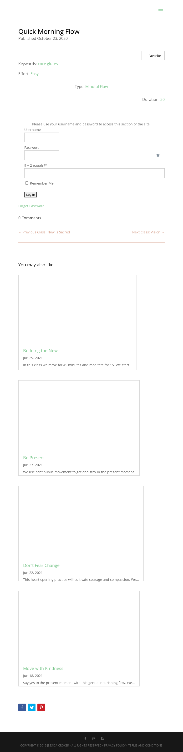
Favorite (152, 55)
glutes (52, 63)
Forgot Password (31, 206)
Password (32, 147)
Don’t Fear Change (41, 565)
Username (32, 129)
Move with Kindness (43, 668)
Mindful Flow (96, 86)
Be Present (34, 457)
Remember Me (39, 183)
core (42, 63)
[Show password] (158, 155)
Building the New (40, 350)
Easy (34, 73)
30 (162, 99)
